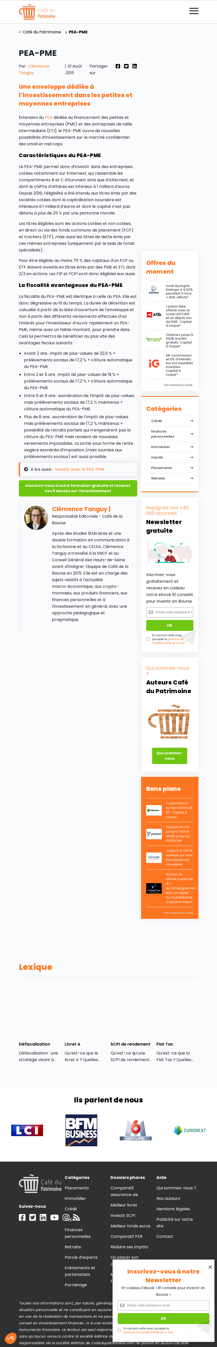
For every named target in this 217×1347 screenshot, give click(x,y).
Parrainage (76, 1285)
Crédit (172, 420)
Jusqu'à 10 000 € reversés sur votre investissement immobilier (179, 857)
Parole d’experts (81, 1257)
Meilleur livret (124, 1205)
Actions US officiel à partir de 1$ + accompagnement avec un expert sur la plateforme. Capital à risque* (181, 888)
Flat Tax (164, 1044)
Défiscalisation (34, 1044)
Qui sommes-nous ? (176, 1188)
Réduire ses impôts (129, 1247)
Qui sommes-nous (170, 756)
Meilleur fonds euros (131, 1226)
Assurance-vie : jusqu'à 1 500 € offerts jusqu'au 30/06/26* (178, 834)
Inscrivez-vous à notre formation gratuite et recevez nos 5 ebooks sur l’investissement (78, 488)
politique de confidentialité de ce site (148, 1332)
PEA (49, 117)
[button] (11, 1338)
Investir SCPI (123, 1215)
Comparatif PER (126, 1236)
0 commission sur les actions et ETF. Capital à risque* (179, 810)
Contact (164, 1236)
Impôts (172, 457)
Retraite (172, 478)
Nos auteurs (168, 1198)
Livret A (72, 1044)
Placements (172, 467)
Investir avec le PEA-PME (80, 469)
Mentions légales (173, 1209)
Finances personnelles (172, 434)
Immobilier (172, 446)
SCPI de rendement (131, 1044)
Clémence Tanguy (79, 509)
